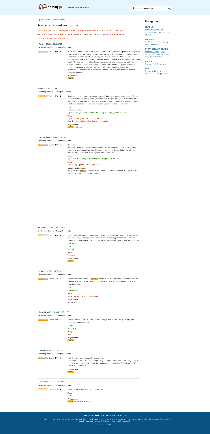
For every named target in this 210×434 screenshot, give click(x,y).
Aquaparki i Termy (152, 52)
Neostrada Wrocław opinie (62, 34)
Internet (47, 20)
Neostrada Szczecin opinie (83, 34)
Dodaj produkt (111, 415)
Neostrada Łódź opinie (95, 31)
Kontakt (87, 415)
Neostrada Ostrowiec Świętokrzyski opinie (109, 34)
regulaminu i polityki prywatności (81, 419)
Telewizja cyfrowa (161, 74)
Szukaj (169, 8)
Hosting (165, 42)
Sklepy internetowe (152, 45)
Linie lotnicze (158, 54)
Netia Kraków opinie (60, 31)
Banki (147, 30)
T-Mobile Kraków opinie (77, 31)
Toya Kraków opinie (45, 34)
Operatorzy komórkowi (154, 71)
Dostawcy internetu (58, 20)
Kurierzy (148, 64)
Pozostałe (149, 74)
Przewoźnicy (158, 57)
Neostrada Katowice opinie (114, 31)
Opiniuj (40, 20)
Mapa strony (121, 415)
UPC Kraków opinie (45, 31)
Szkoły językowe (159, 64)
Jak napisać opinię (97, 415)
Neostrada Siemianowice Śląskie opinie (52, 38)
